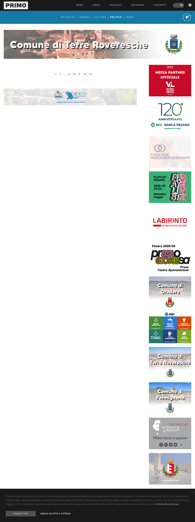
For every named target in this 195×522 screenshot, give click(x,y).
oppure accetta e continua (55, 513)
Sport (129, 17)
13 (90, 74)
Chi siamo (137, 5)
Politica (116, 17)
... (64, 74)
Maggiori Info (20, 513)
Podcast (115, 5)
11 (79, 74)
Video (96, 5)
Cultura (100, 17)
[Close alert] (192, 493)
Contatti (159, 5)
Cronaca (84, 17)
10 (74, 74)
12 (85, 74)
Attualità (68, 17)
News (79, 5)
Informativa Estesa (167, 504)
